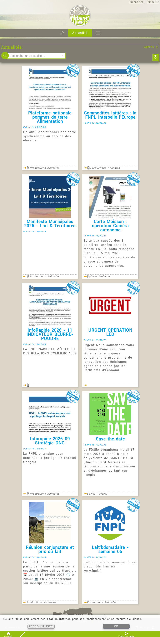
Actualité (80, 33)
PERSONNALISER (41, 626)
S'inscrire (153, 2)
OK (116, 626)
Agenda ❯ (151, 47)
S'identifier (136, 2)
